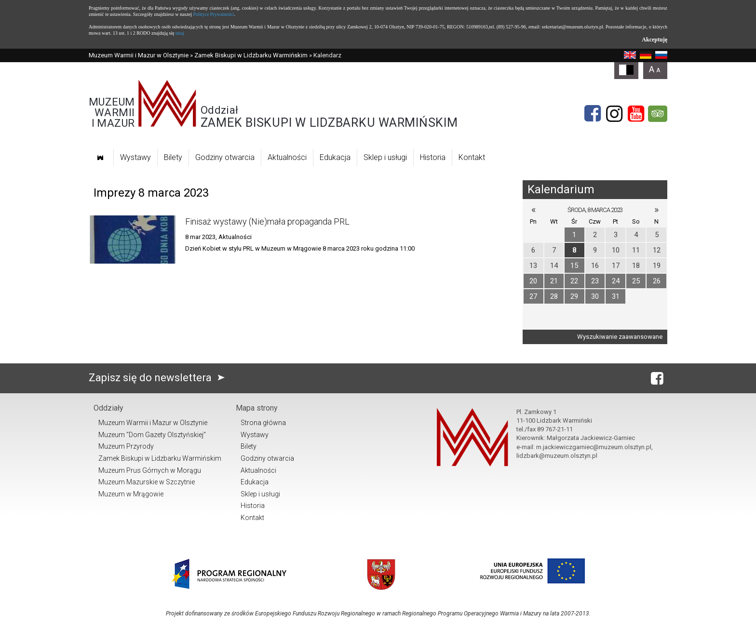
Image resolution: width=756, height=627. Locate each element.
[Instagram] (614, 113)
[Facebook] (592, 113)
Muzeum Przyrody (126, 446)
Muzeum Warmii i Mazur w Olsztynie (139, 55)
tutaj (180, 33)
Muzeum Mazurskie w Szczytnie (146, 482)
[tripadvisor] (657, 114)
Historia (433, 157)
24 (616, 281)
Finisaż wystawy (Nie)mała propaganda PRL (267, 221)
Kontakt (472, 157)
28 (554, 296)
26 (657, 281)
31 (616, 296)
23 (595, 281)
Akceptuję (654, 39)
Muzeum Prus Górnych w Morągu (149, 470)
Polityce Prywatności (213, 14)
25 (636, 281)
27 (533, 296)
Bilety (173, 157)
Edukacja (335, 157)
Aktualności (287, 157)
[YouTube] (636, 113)
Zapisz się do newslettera (159, 378)
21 (554, 281)
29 (574, 296)
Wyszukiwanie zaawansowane (619, 336)
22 (574, 281)
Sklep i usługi (385, 157)
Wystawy (135, 157)
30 (595, 296)
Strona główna (263, 423)
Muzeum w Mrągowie (130, 494)
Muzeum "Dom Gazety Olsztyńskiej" (152, 435)
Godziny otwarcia (225, 157)
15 (574, 265)
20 (533, 281)
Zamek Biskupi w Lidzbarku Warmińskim (251, 55)
